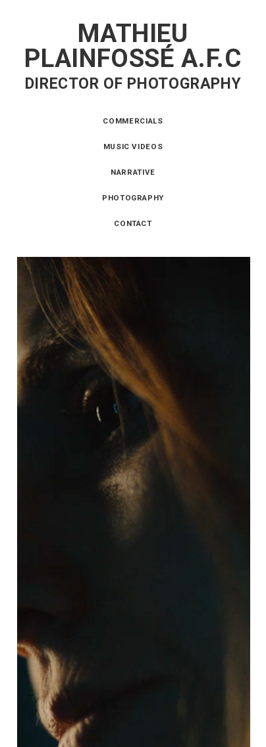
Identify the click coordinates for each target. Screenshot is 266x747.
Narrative (133, 172)
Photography (133, 197)
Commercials (133, 120)
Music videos (133, 146)
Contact (132, 223)
